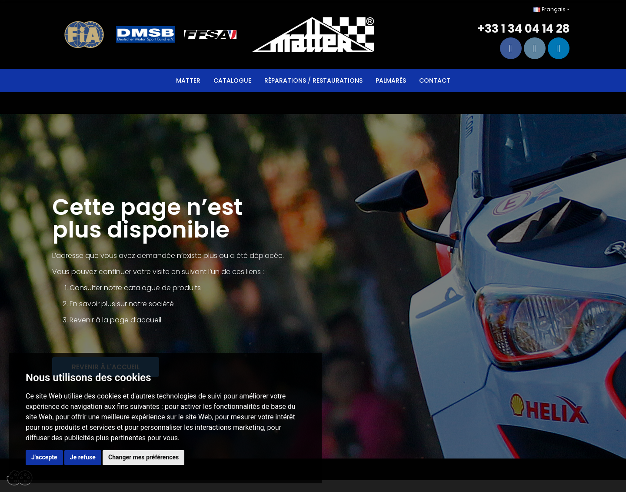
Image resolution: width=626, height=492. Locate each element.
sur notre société (145, 304)
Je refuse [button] (83, 457)
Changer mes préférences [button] (143, 457)
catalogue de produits (162, 288)
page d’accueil (135, 320)
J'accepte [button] (44, 457)
